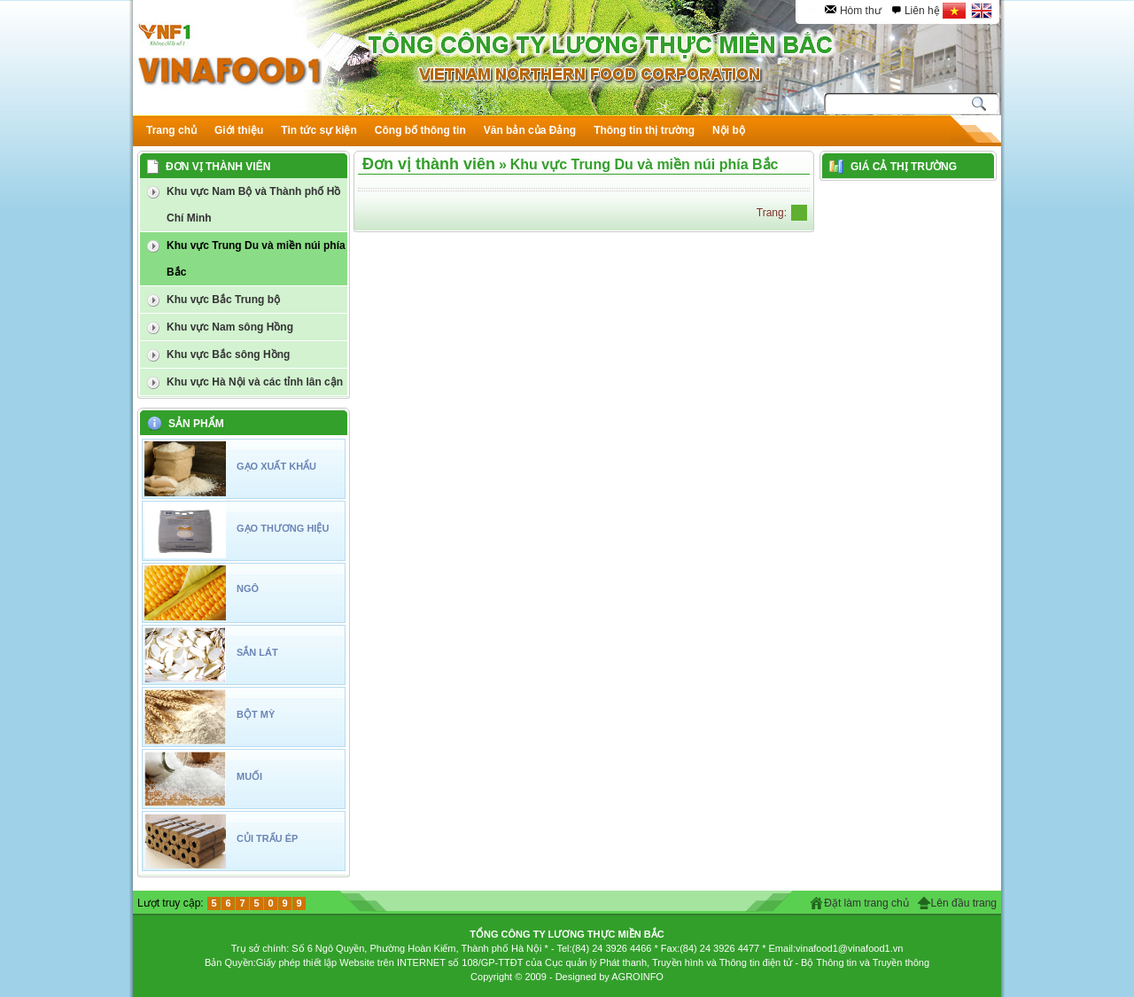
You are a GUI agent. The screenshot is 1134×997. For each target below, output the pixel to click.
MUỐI (249, 776)
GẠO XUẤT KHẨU (276, 466)
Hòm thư (861, 10)
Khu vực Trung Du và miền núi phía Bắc (256, 258)
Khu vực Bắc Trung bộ (223, 299)
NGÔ (248, 588)
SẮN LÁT (257, 652)
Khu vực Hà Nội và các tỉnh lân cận (255, 382)
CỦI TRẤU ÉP (267, 838)
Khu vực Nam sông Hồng (230, 327)
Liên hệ (922, 10)
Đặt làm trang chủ (866, 903)
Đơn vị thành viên (428, 164)
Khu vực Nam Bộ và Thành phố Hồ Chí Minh (253, 204)
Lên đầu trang (964, 903)
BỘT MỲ (256, 714)
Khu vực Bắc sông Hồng (228, 354)
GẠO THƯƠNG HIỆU (283, 528)
